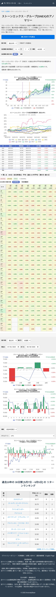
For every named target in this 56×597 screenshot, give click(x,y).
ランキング (27, 3)
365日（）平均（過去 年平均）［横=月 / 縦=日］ (27, 175)
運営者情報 (40, 556)
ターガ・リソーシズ (18, 529)
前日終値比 (16, 182)
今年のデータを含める (24, 43)
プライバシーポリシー (9, 556)
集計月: (20, 340)
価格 (21, 54)
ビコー (18, 539)
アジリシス (18, 513)
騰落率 (15, 54)
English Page (50, 556)
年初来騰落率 (24, 182)
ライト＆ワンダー (18, 509)
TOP (2, 11)
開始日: (3, 347)
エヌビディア (18, 499)
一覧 (19, 3)
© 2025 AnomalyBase (28, 592)
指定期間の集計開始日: (7, 49)
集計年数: (3, 43)
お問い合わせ (30, 556)
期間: (33, 49)
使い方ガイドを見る (28, 37)
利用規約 (21, 556)
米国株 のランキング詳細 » (46, 549)
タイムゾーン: (5, 435)
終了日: (23, 347)
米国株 (8, 11)
